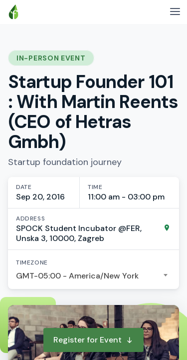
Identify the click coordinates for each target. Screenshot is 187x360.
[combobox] (93, 276)
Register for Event (93, 339)
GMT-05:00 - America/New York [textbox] (77, 275)
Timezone (32, 262)
